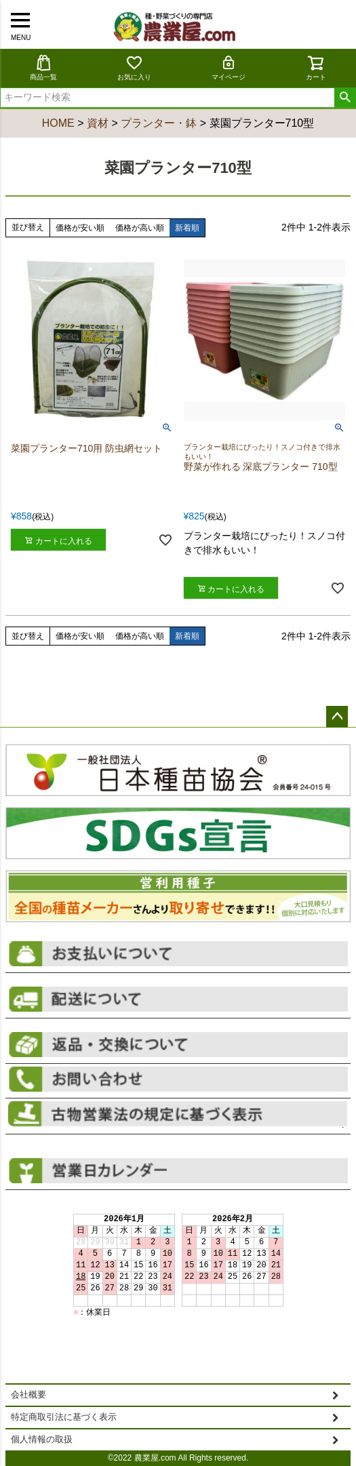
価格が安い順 (80, 228)
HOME (58, 123)
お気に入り (134, 67)
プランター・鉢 (159, 123)
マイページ (228, 67)
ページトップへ (337, 717)
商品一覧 (43, 67)
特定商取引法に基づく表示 (64, 1417)
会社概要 (28, 1395)
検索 (344, 97)
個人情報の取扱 (42, 1439)
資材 (97, 123)
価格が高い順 (139, 228)
